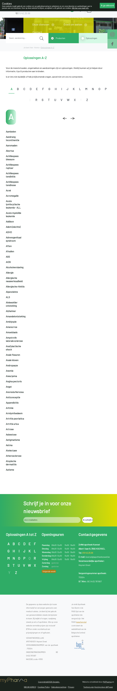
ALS (8, 297)
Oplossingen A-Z (47, 47)
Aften (9, 246)
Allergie (9, 272)
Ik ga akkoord (107, 5)
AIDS (8, 262)
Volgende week (49, 571)
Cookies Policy (44, 687)
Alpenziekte (12, 291)
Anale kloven (12, 360)
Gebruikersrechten (58, 687)
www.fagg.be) (81, 622)
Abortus (10, 150)
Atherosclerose (13, 455)
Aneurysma (11, 376)
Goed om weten (73, 24)
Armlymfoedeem (14, 413)
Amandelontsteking (15, 316)
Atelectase (11, 450)
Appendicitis (12, 402)
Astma (9, 445)
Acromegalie (12, 195)
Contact (37, 32)
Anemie (9, 370)
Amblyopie (11, 321)
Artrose (10, 429)
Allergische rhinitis (15, 286)
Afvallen (10, 251)
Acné (8, 190)
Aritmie (9, 408)
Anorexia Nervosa (15, 392)
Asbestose (11, 434)
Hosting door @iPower (103, 687)
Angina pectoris (14, 381)
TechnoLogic (88, 687)
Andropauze (12, 365)
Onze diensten (40, 24)
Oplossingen (91, 38)
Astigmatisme (13, 439)
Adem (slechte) (13, 226)
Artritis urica (12, 424)
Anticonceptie (13, 397)
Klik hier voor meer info (80, 8)
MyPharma (107, 682)
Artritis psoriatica (15, 418)
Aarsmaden (11, 145)
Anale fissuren (13, 354)
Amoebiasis (11, 332)
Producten (60, 38)
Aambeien (11, 131)
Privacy (71, 687)
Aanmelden (98, 9)
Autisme (10, 469)
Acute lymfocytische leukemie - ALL (13, 204)
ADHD (9, 232)
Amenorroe (11, 327)
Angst (9, 386)
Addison (10, 221)
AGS (8, 256)
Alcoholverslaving (14, 267)
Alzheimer (11, 311)
